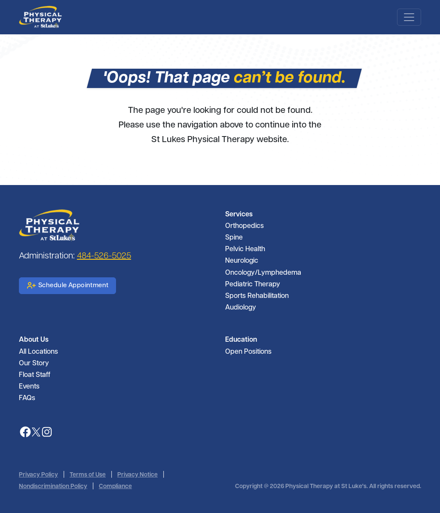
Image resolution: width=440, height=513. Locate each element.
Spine (234, 237)
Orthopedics (244, 226)
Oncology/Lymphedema (263, 273)
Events (29, 386)
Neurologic (241, 261)
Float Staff (34, 375)
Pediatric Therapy (252, 284)
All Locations (38, 352)
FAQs (27, 398)
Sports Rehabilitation (257, 296)
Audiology (240, 307)
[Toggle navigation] (409, 17)
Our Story (34, 363)
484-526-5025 (104, 256)
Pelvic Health (245, 249)
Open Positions (248, 352)
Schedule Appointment (67, 285)
